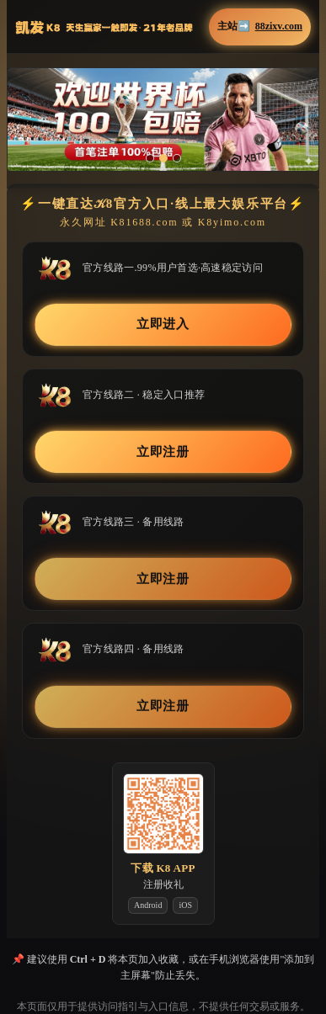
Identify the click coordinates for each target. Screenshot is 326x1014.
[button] (163, 119)
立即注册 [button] (163, 452)
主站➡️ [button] (259, 26)
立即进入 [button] (163, 324)
